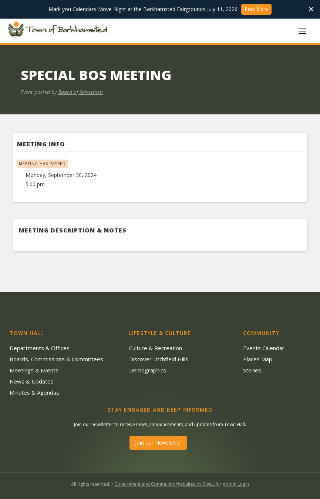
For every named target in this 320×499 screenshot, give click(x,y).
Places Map (257, 359)
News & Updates (32, 381)
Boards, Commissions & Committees (56, 359)
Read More (256, 9)
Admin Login (236, 484)
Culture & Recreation (155, 348)
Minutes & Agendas (34, 392)
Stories (252, 370)
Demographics (147, 370)
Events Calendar (263, 348)
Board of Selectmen (80, 92)
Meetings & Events (34, 370)
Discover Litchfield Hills (158, 359)
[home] (59, 31)
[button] (302, 31)
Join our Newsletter (158, 442)
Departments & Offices (40, 348)
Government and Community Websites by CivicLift (166, 484)
